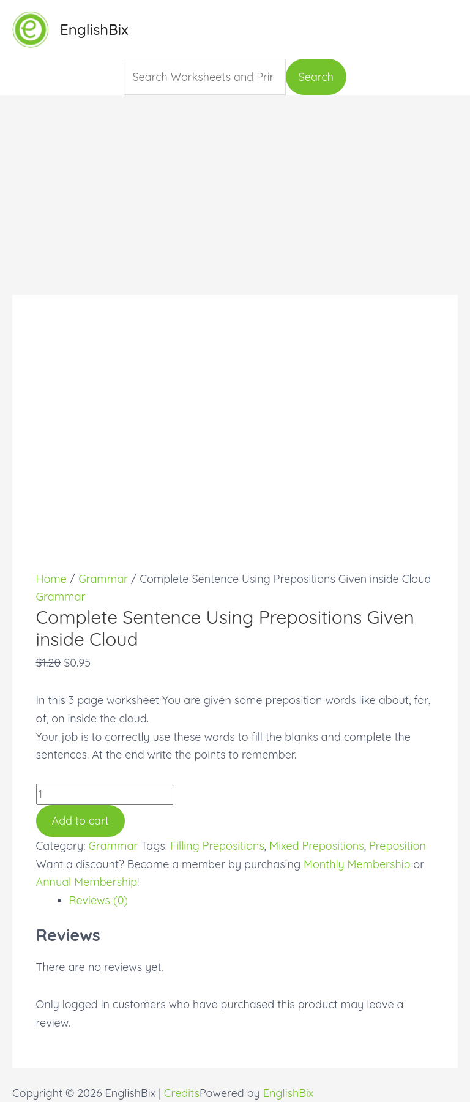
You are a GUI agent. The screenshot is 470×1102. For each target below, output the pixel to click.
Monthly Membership (357, 864)
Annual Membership (87, 882)
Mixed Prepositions (316, 846)
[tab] (252, 900)
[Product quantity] (104, 795)
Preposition (397, 846)
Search (316, 77)
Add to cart (80, 821)
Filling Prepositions (217, 846)
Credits (182, 1093)
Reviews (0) (99, 900)
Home (51, 579)
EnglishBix (94, 29)
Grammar (103, 579)
